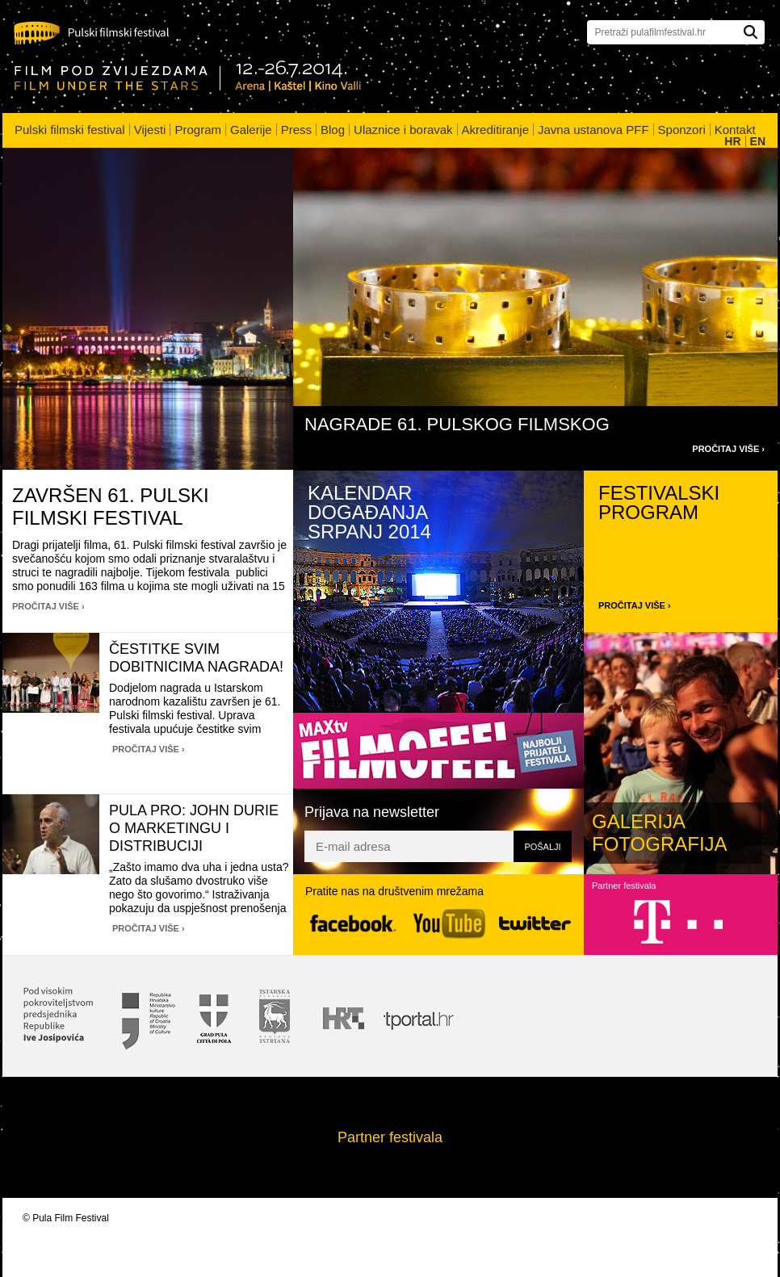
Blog (333, 129)
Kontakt (735, 129)
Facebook (352, 924)
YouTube (449, 924)
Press (296, 129)
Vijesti (150, 129)
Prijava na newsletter (371, 812)
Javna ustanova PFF (593, 129)
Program (197, 129)
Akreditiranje (495, 129)
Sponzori (682, 129)
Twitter (535, 923)
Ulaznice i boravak (403, 129)
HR (732, 141)
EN (757, 141)
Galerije (251, 129)
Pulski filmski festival (70, 129)
